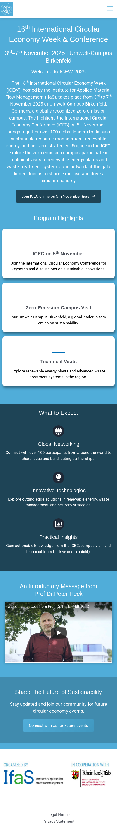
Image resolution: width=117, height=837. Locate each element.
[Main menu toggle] (110, 9)
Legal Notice (59, 814)
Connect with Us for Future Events (58, 725)
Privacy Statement (58, 821)
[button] (58, 196)
